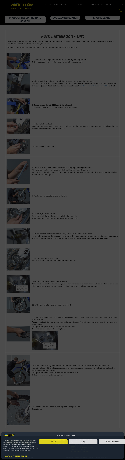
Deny (83, 442)
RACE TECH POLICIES (20, 456)
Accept (53, 442)
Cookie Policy (7, 456)
